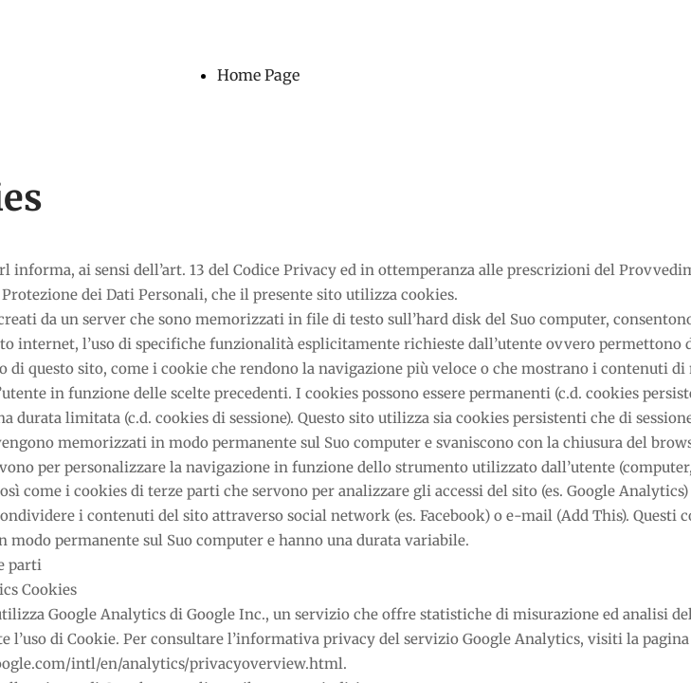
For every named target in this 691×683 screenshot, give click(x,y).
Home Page (258, 74)
